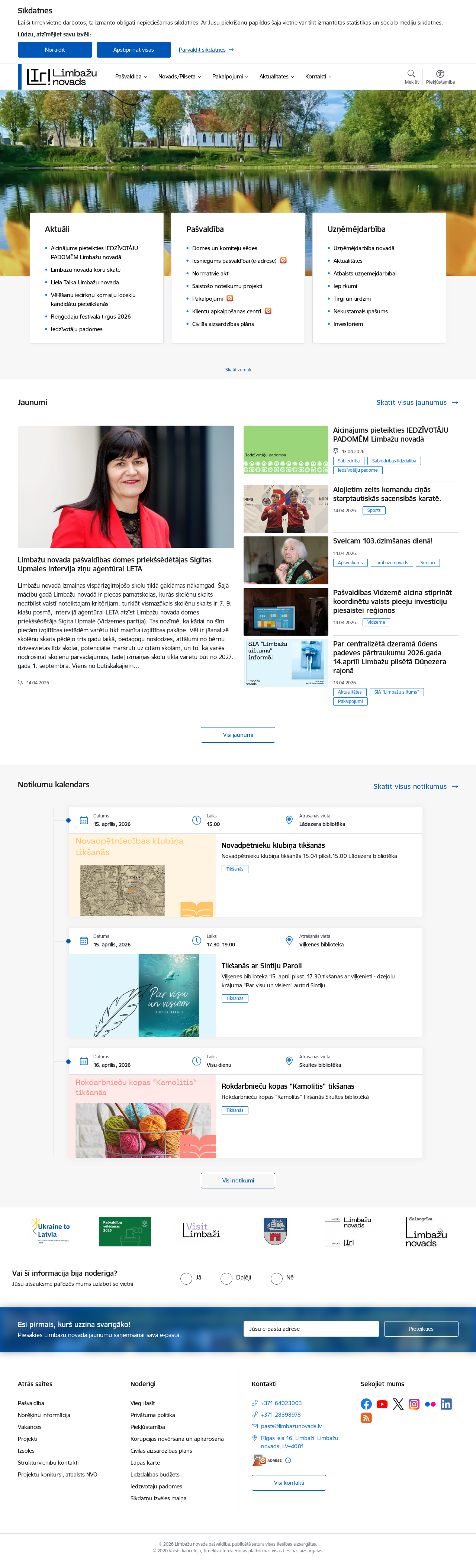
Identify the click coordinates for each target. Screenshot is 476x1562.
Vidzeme (376, 622)
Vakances (30, 1426)
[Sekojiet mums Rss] (366, 1418)
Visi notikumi (238, 1180)
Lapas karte (145, 1462)
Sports (374, 510)
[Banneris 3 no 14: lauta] (200, 1231)
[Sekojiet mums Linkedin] (446, 1404)
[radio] (190, 1277)
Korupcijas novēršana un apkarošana (177, 1438)
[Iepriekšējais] (35, 1231)
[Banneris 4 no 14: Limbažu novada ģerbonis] (275, 1231)
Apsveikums (350, 562)
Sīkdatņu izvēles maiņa (159, 1498)
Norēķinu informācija (44, 1415)
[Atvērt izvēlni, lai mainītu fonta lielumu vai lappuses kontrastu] (440, 78)
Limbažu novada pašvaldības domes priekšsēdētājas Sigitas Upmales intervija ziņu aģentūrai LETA (115, 564)
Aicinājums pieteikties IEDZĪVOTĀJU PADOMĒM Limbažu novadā (390, 434)
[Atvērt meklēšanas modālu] (411, 78)
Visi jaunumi (238, 734)
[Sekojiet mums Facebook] (366, 1404)
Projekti (27, 1438)
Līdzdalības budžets (155, 1474)
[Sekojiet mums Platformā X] (398, 1404)
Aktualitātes (350, 692)
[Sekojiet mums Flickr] (430, 1403)
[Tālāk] (441, 1231)
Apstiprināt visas (133, 49)
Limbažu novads (392, 562)
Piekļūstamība (148, 1426)
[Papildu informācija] (288, 1460)
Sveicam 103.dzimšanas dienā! (383, 540)
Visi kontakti (289, 1482)
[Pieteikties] (421, 1329)
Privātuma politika (153, 1415)
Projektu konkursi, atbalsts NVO (57, 1474)
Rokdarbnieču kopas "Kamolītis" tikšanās (288, 1086)
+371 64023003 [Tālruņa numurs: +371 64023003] (281, 1403)
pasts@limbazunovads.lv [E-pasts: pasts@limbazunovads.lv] (291, 1426)
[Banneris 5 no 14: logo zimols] (351, 1231)
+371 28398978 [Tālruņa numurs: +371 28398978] (281, 1414)
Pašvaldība (31, 1403)
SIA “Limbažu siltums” (396, 692)
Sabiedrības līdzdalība (394, 461)
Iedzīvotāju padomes (156, 1486)
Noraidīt (55, 49)
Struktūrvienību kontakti (48, 1462)
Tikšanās (235, 869)
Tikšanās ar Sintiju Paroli (262, 965)
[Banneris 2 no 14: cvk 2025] (125, 1231)
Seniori (428, 562)
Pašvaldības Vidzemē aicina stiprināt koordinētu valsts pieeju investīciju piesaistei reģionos (392, 601)
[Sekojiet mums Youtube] (382, 1403)
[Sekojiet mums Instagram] (414, 1404)
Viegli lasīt (143, 1403)
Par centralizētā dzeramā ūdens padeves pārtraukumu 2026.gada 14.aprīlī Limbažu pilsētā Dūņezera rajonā (389, 657)
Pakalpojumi (350, 701)
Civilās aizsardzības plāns (161, 1450)
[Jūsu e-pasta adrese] (311, 1329)
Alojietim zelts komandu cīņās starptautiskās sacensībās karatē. (387, 494)
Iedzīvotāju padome (358, 470)
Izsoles (26, 1450)
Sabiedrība (349, 461)
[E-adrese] (267, 1460)
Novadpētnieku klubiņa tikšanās (273, 845)
